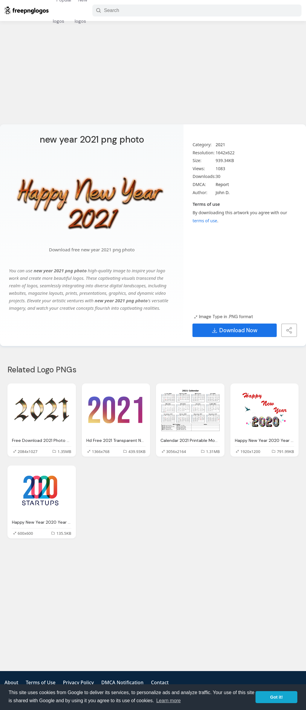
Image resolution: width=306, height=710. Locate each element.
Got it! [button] (276, 697)
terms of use (204, 220)
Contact (160, 682)
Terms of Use (40, 682)
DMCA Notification (122, 682)
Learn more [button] (168, 700)
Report (222, 184)
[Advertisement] (153, 76)
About (11, 682)
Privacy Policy (78, 682)
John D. (222, 192)
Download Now (234, 330)
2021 (220, 144)
